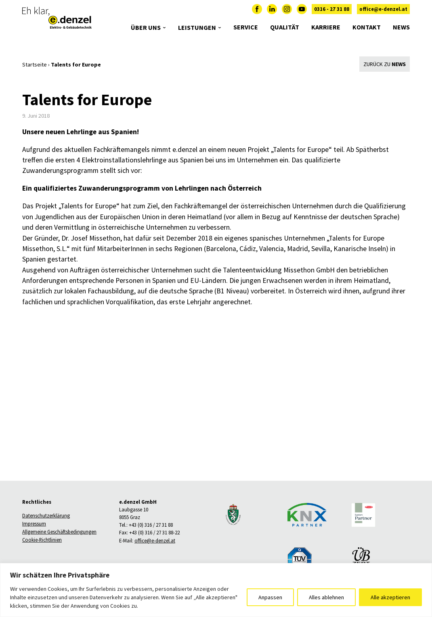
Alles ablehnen (326, 597)
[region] (216, 590)
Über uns (146, 32)
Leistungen (197, 32)
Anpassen (270, 597)
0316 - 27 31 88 (331, 13)
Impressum (34, 524)
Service (245, 31)
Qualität (284, 31)
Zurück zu (384, 64)
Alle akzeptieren (390, 597)
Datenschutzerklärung (46, 516)
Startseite (34, 64)
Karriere (325, 31)
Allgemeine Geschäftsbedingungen (59, 532)
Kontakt (366, 31)
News (401, 31)
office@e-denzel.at (383, 13)
